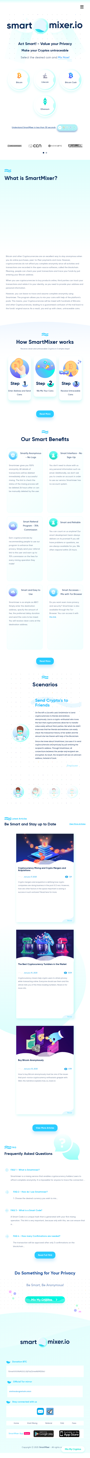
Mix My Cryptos (71, 1447)
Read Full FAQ (45, 1259)
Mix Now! (63, 57)
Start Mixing (32, 1428)
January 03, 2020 (28, 1070)
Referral (48, 1428)
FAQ (62, 1428)
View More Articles (77, 825)
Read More (45, 414)
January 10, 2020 (28, 974)
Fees (74, 1428)
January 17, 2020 (27, 878)
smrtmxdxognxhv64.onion (20, 1396)
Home (16, 1428)
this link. (53, 617)
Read (69, 922)
